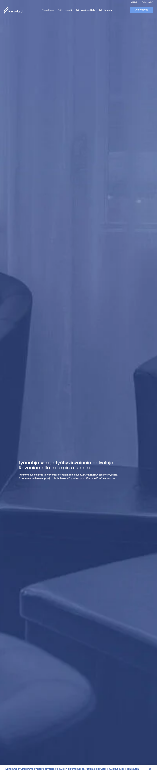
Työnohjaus (48, 10)
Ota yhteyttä (141, 10)
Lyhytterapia (105, 10)
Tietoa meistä (147, 2)
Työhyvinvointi (65, 10)
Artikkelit (134, 2)
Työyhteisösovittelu (85, 10)
